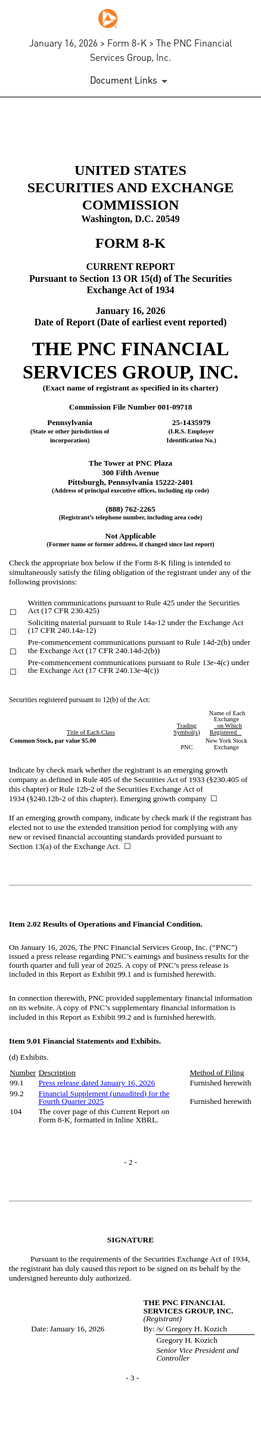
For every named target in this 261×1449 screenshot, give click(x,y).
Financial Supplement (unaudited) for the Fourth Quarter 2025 (104, 1097)
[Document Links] (130, 81)
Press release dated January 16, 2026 (97, 1082)
